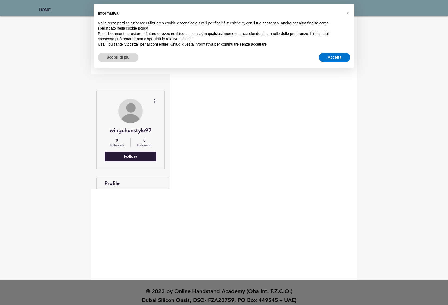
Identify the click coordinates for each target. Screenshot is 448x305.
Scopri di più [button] (118, 57)
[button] (347, 13)
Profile (112, 183)
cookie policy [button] (137, 28)
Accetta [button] (334, 57)
